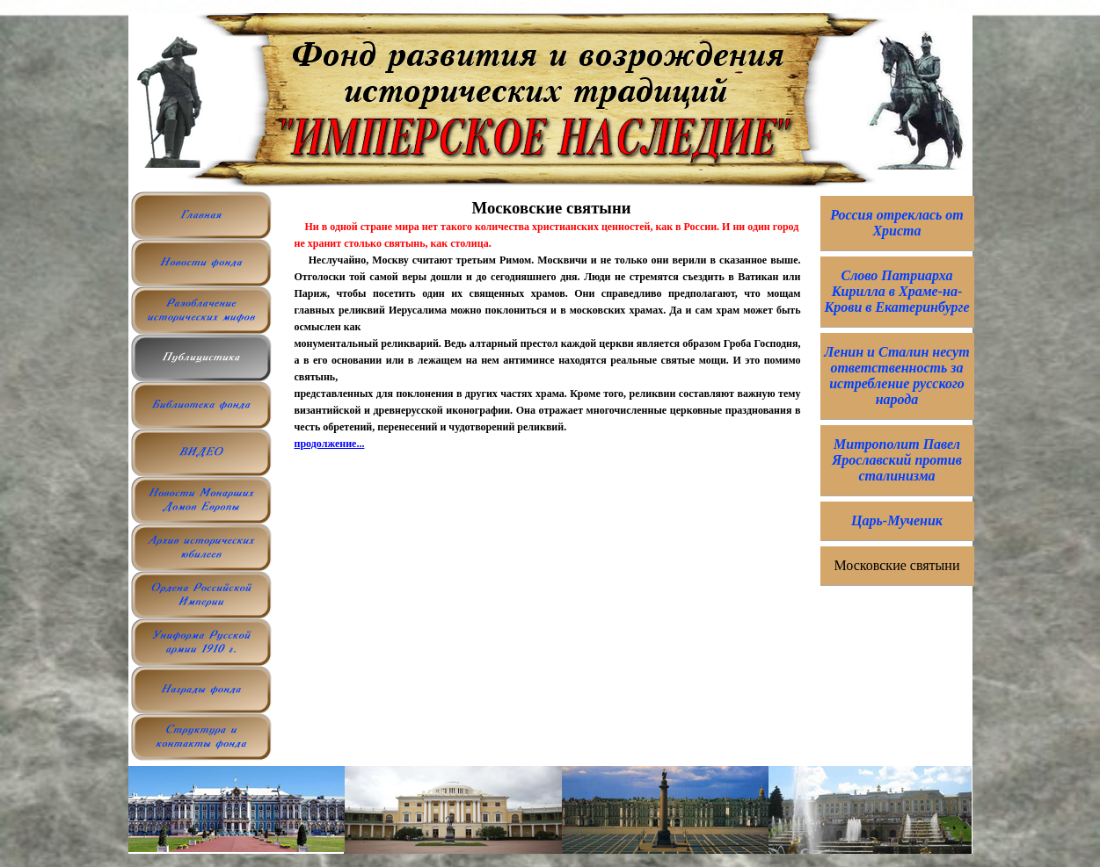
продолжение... (330, 443)
